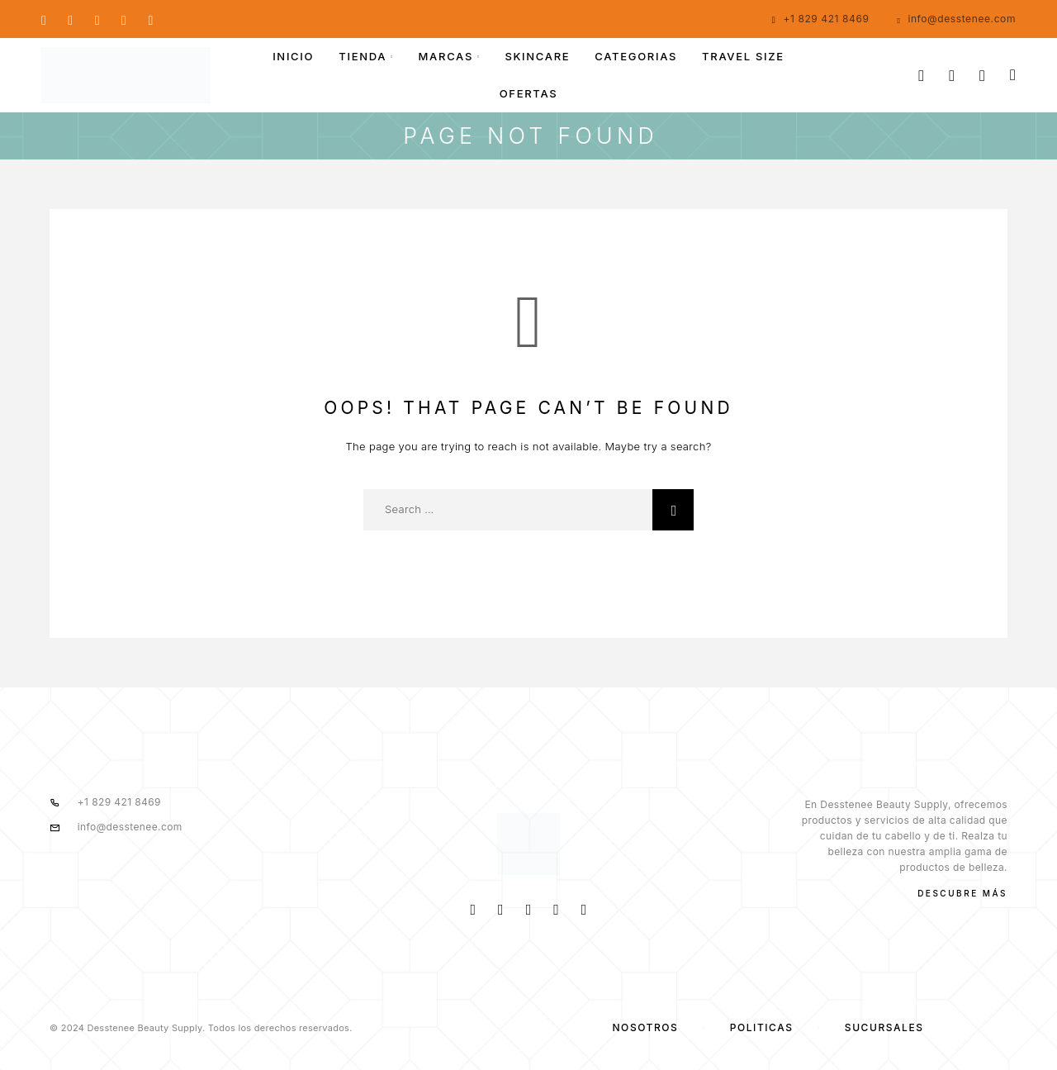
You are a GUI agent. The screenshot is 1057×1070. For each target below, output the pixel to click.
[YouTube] (123, 19)
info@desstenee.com (962, 18)
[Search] (921, 75)
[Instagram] (70, 19)
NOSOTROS (645, 1027)
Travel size (743, 56)
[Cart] (1013, 75)
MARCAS (446, 56)
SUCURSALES (884, 1027)
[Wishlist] (982, 75)
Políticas (762, 1027)
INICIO (293, 56)
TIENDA (362, 56)
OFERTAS (529, 94)
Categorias (636, 56)
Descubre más (962, 893)
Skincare (537, 56)
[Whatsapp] (97, 19)
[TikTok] (150, 19)
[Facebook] (43, 19)
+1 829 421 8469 (826, 18)
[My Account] (951, 75)
